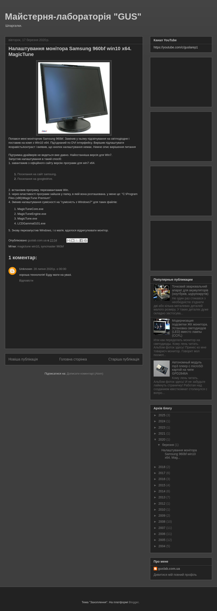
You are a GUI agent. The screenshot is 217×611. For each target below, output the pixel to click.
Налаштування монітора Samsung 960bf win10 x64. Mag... (179, 454)
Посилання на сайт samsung (36, 174)
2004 (162, 546)
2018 (162, 467)
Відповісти (26, 280)
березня (168, 445)
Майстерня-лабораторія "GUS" (73, 16)
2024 (162, 421)
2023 (162, 427)
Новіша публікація (23, 359)
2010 (162, 509)
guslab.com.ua (169, 568)
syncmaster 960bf (52, 246)
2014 (162, 491)
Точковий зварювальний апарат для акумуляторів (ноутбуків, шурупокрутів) (190, 290)
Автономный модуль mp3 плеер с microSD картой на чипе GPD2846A (187, 367)
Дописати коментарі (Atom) (85, 373)
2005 (162, 540)
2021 (162, 433)
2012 (162, 503)
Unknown (25, 269)
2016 (162, 479)
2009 (162, 515)
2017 (162, 473)
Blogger (134, 602)
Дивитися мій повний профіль (175, 574)
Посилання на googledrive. (35, 178)
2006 (162, 534)
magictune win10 (28, 246)
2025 (162, 415)
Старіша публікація (123, 359)
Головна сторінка (73, 359)
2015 (162, 485)
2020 (162, 439)
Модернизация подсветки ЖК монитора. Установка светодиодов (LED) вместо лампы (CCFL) (190, 328)
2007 (162, 528)
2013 (162, 497)
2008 (162, 521)
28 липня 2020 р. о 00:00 (50, 269)
